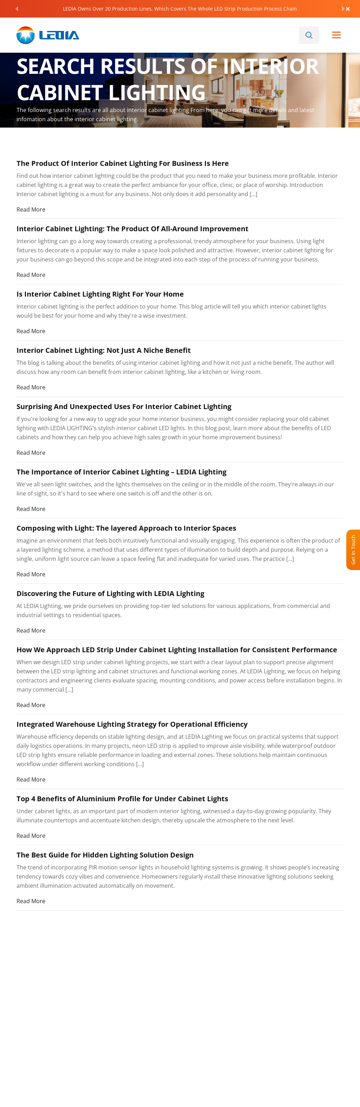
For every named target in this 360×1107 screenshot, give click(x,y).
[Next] (343, 9)
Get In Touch (353, 550)
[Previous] (16, 9)
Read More (31, 209)
